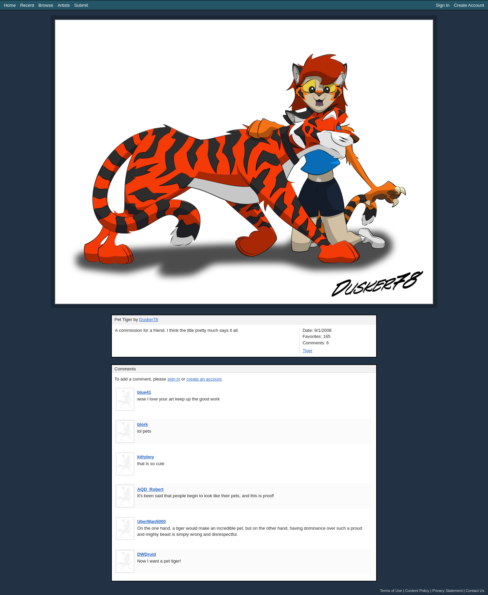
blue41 (144, 392)
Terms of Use (391, 591)
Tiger (307, 350)
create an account (203, 379)
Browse (46, 5)
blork (142, 424)
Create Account (469, 5)
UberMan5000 (151, 521)
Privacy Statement (447, 591)
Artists (64, 5)
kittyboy (145, 456)
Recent (27, 5)
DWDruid (146, 554)
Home (10, 5)
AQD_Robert (150, 489)
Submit (81, 5)
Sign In (442, 5)
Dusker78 (148, 319)
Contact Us (475, 591)
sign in (173, 379)
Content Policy (417, 591)
